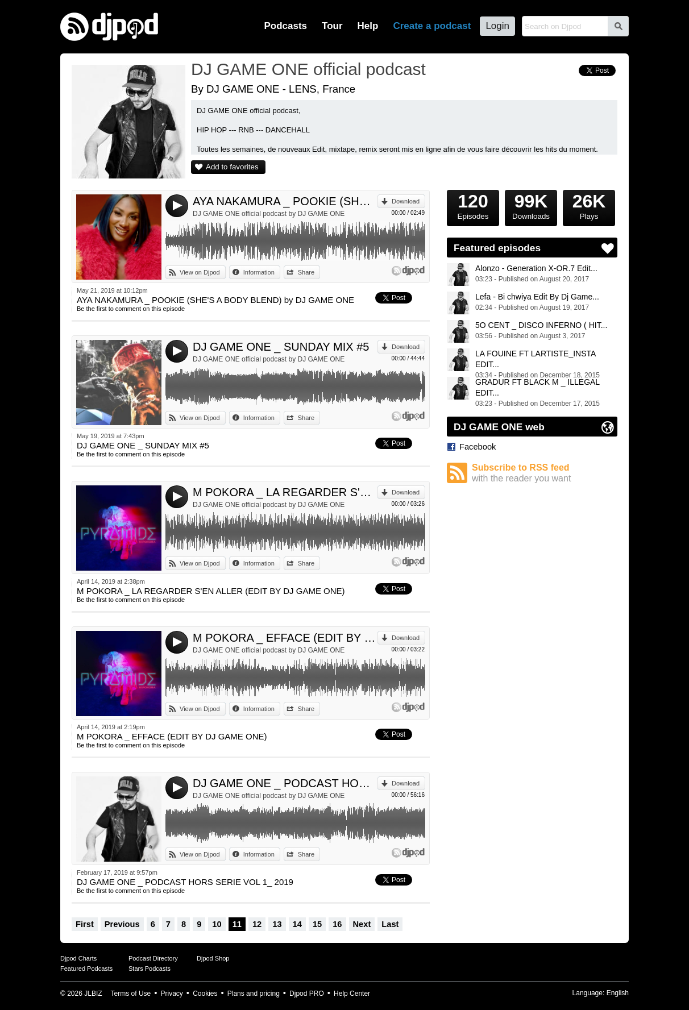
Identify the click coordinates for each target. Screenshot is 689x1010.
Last (390, 924)
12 (257, 924)
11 (237, 924)
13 (276, 924)
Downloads (531, 205)
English (618, 993)
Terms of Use (131, 993)
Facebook (477, 446)
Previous (122, 924)
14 (297, 924)
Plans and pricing (253, 993)
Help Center (352, 993)
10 (216, 924)
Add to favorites (232, 167)
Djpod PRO (306, 993)
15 (317, 924)
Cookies (205, 993)
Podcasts (285, 25)
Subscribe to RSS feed (544, 473)
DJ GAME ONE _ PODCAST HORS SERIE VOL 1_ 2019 (285, 783)
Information (259, 272)
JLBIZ (93, 993)
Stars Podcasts (149, 968)
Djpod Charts (78, 958)
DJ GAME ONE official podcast (308, 69)
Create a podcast (432, 25)
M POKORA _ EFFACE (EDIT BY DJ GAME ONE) (285, 637)
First (85, 924)
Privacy (172, 993)
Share (306, 272)
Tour (332, 25)
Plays (589, 205)
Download (406, 201)
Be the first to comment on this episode (131, 308)
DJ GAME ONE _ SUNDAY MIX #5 (281, 346)
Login (497, 25)
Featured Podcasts (86, 968)
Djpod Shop (213, 958)
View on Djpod (200, 272)
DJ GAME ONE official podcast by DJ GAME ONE (268, 214)
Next (362, 924)
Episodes (473, 205)
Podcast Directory (153, 958)
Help (368, 25)
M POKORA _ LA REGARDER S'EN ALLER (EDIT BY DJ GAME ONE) (285, 492)
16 (337, 924)
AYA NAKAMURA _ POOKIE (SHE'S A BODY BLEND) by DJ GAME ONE (285, 201)
